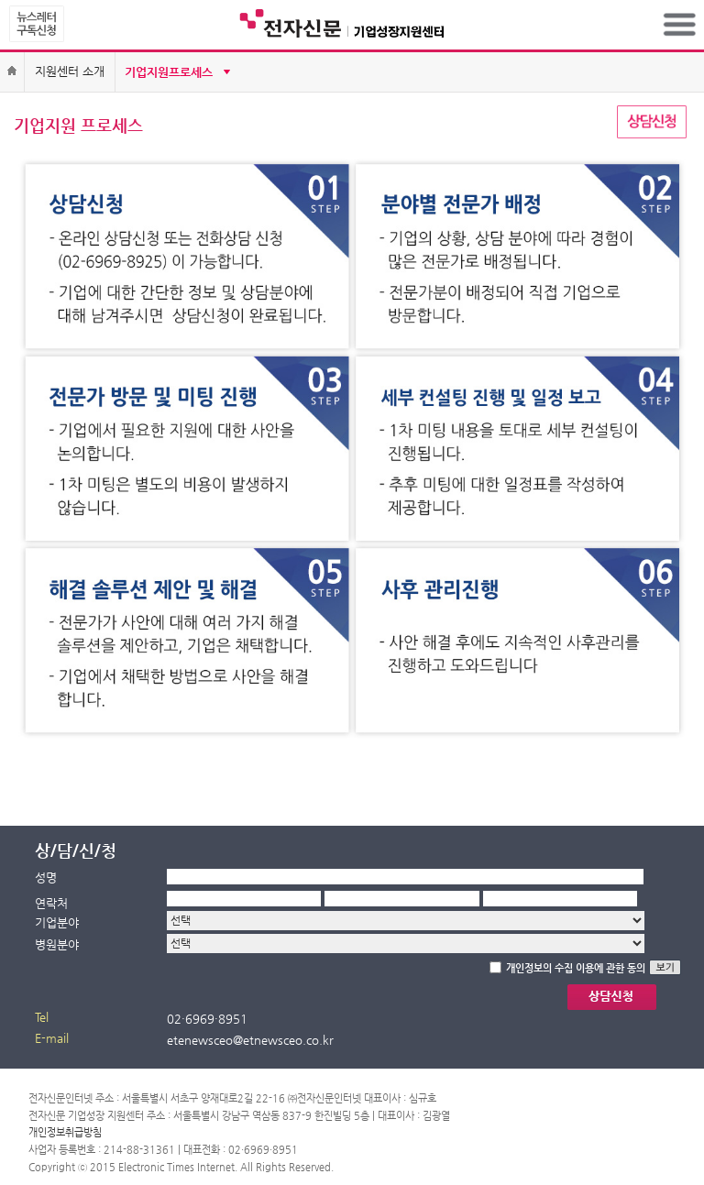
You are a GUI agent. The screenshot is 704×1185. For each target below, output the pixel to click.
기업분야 (57, 922)
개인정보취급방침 (65, 1132)
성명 (46, 877)
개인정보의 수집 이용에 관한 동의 (575, 968)
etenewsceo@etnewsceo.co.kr (250, 1040)
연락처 (51, 903)
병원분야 (57, 944)
